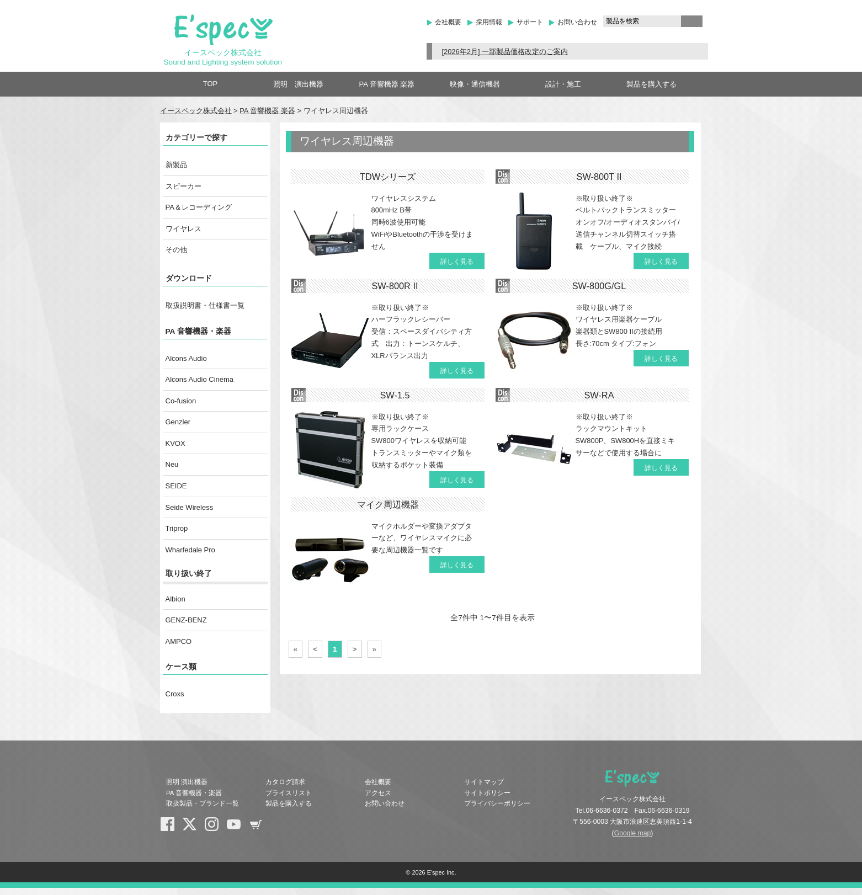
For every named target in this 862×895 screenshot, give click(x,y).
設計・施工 (563, 84)
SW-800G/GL (599, 286)
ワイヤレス (183, 229)
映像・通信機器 (475, 84)
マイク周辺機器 (388, 504)
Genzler (178, 422)
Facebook (172, 828)
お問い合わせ (577, 22)
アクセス (378, 793)
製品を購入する (651, 84)
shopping (260, 828)
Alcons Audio (186, 358)
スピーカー (183, 186)
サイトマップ (484, 782)
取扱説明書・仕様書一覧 (205, 305)
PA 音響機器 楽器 (387, 84)
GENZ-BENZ (186, 620)
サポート (530, 22)
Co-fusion (181, 401)
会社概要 (448, 22)
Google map (632, 833)
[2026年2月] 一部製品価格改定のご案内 (504, 51)
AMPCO (179, 641)
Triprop (177, 528)
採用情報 (489, 22)
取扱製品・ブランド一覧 (202, 803)
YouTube (238, 828)
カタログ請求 (285, 782)
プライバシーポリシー (497, 803)
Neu (172, 464)
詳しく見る (456, 261)
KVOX (175, 443)
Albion (175, 599)
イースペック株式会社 (196, 110)
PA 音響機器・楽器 (198, 331)
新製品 (176, 165)
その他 (176, 250)
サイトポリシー (487, 793)
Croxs (175, 694)
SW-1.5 (394, 395)
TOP (210, 83)
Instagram (216, 828)
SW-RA (599, 395)
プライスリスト (288, 793)
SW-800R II (394, 286)
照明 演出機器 (298, 84)
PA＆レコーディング (199, 207)
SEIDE (176, 486)
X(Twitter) (194, 828)
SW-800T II (599, 177)
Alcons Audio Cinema (200, 379)
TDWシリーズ (388, 177)
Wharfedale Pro (190, 550)
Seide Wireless (190, 507)
